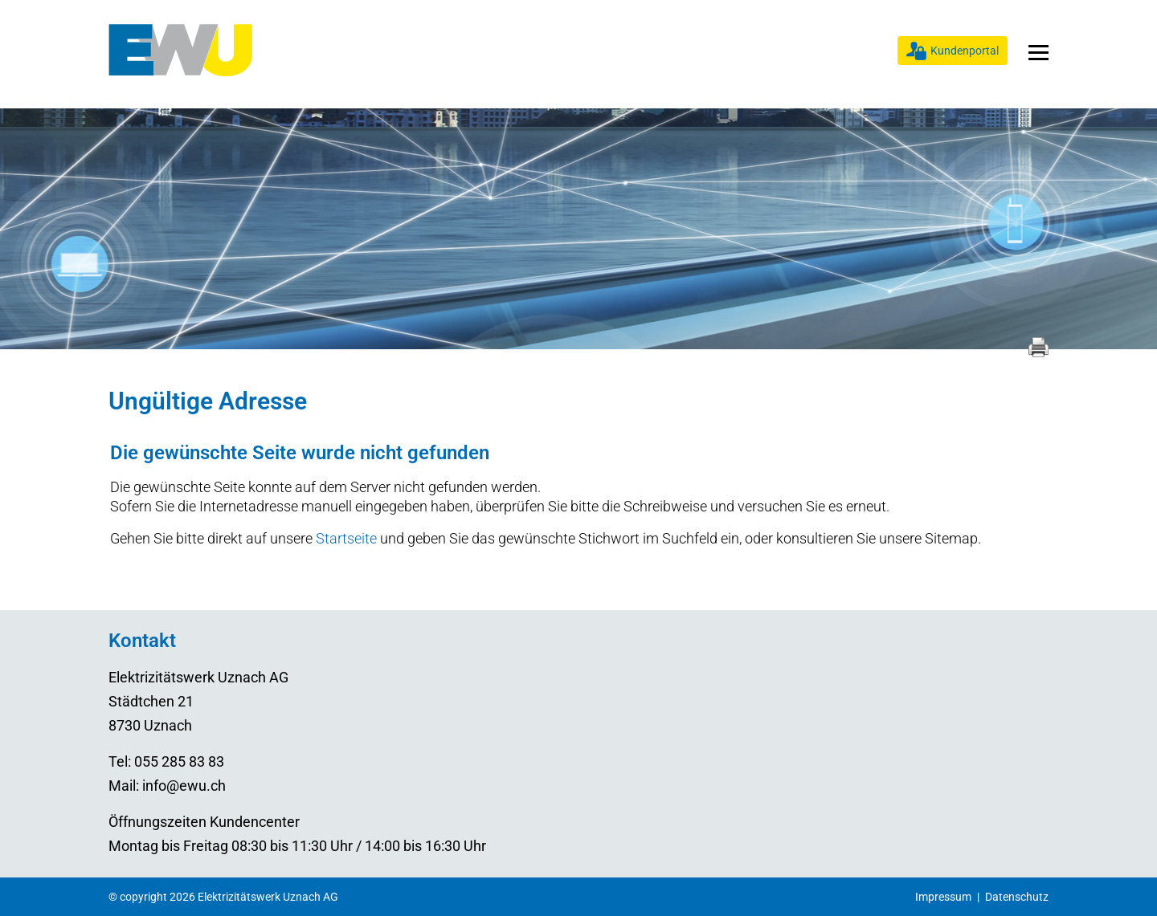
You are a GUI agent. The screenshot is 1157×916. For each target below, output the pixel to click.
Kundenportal (964, 50)
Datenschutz (1017, 896)
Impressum (943, 896)
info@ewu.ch (184, 785)
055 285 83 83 (179, 761)
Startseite (346, 538)
